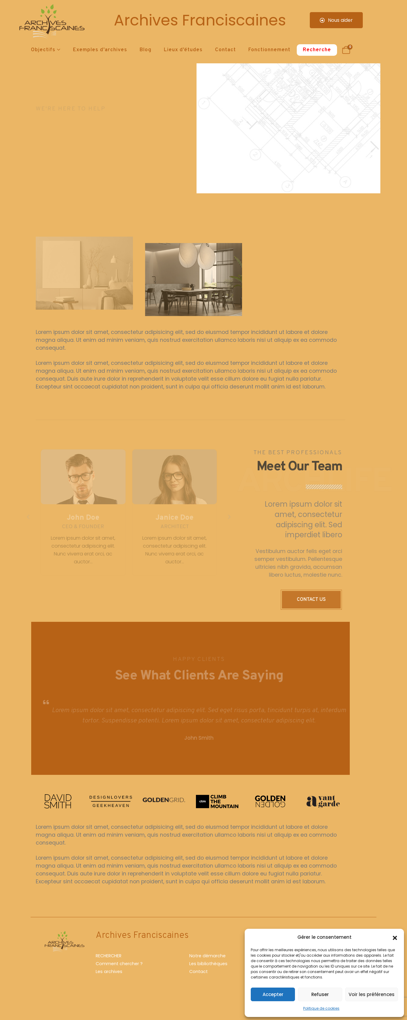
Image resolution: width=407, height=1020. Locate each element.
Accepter (273, 994)
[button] (395, 937)
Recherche (317, 50)
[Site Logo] (51, 23)
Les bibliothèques (208, 964)
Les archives (109, 971)
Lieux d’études (183, 50)
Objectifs (43, 50)
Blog (145, 50)
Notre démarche (207, 956)
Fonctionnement (269, 50)
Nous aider (336, 20)
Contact (225, 50)
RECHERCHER (108, 956)
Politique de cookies (321, 1008)
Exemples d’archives (100, 50)
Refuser (320, 994)
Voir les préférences (372, 994)
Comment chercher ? (119, 964)
